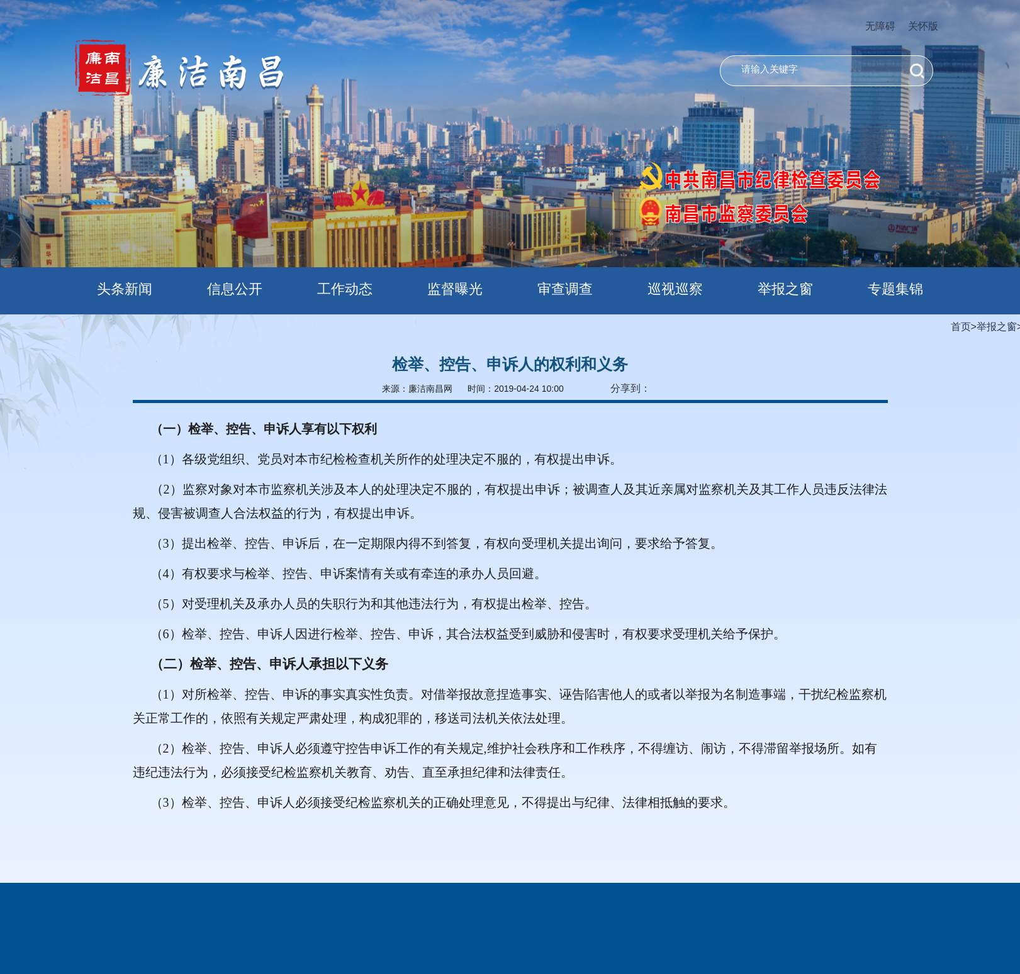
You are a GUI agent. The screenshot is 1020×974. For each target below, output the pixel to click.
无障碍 (880, 26)
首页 (961, 326)
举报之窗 (997, 326)
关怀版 (923, 26)
